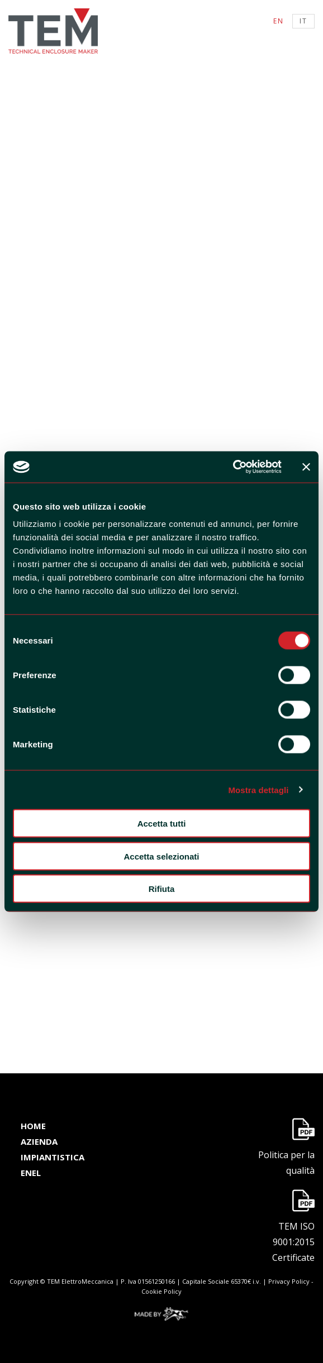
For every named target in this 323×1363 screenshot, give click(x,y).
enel (31, 1172)
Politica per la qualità (286, 1163)
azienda (39, 1141)
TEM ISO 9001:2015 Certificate (293, 1242)
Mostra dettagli (258, 789)
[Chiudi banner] (306, 467)
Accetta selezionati (161, 856)
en (278, 21)
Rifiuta (162, 889)
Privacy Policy (289, 1281)
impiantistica (52, 1157)
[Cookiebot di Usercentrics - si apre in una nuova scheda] (233, 467)
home (33, 1125)
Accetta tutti (161, 823)
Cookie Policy (161, 1291)
